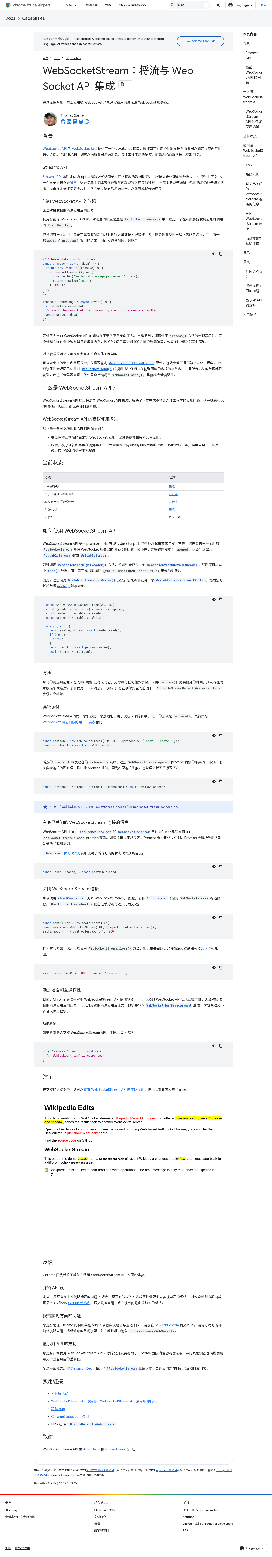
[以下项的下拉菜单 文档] (77, 5)
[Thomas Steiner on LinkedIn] (69, 123)
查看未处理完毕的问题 (20, 1517)
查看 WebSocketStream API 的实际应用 (114, 1090)
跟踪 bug (58, 1409)
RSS (185, 1530)
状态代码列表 (63, 853)
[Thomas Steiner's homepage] (87, 123)
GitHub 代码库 (79, 1303)
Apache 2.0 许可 (166, 1470)
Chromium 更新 (104, 1510)
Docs (10, 18)
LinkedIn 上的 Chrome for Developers (208, 1524)
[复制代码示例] (220, 253)
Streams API (52, 177)
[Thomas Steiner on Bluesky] (81, 123)
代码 (207, 948)
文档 (69, 5)
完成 (172, 486)
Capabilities (33, 18)
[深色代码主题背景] (214, 253)
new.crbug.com (167, 1325)
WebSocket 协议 (85, 149)
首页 (45, 58)
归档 (97, 1524)
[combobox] (190, 5)
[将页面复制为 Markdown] (122, 84)
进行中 (173, 494)
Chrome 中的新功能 (132, 5)
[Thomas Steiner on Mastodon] (75, 123)
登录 (264, 5)
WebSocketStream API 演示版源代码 (128, 1401)
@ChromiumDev (79, 1368)
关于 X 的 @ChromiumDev (200, 1510)
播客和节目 (101, 1530)
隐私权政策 (22, 1548)
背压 (73, 183)
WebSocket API (55, 149)
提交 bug (11, 1510)
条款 (8, 1548)
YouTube (188, 1517)
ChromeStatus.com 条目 (70, 1417)
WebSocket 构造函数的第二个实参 (69, 722)
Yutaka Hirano (115, 1449)
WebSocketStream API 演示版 (74, 1401)
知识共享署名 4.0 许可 (100, 1470)
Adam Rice (91, 1449)
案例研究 (92, 5)
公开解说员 (59, 1394)
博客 (108, 5)
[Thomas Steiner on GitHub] (63, 123)
